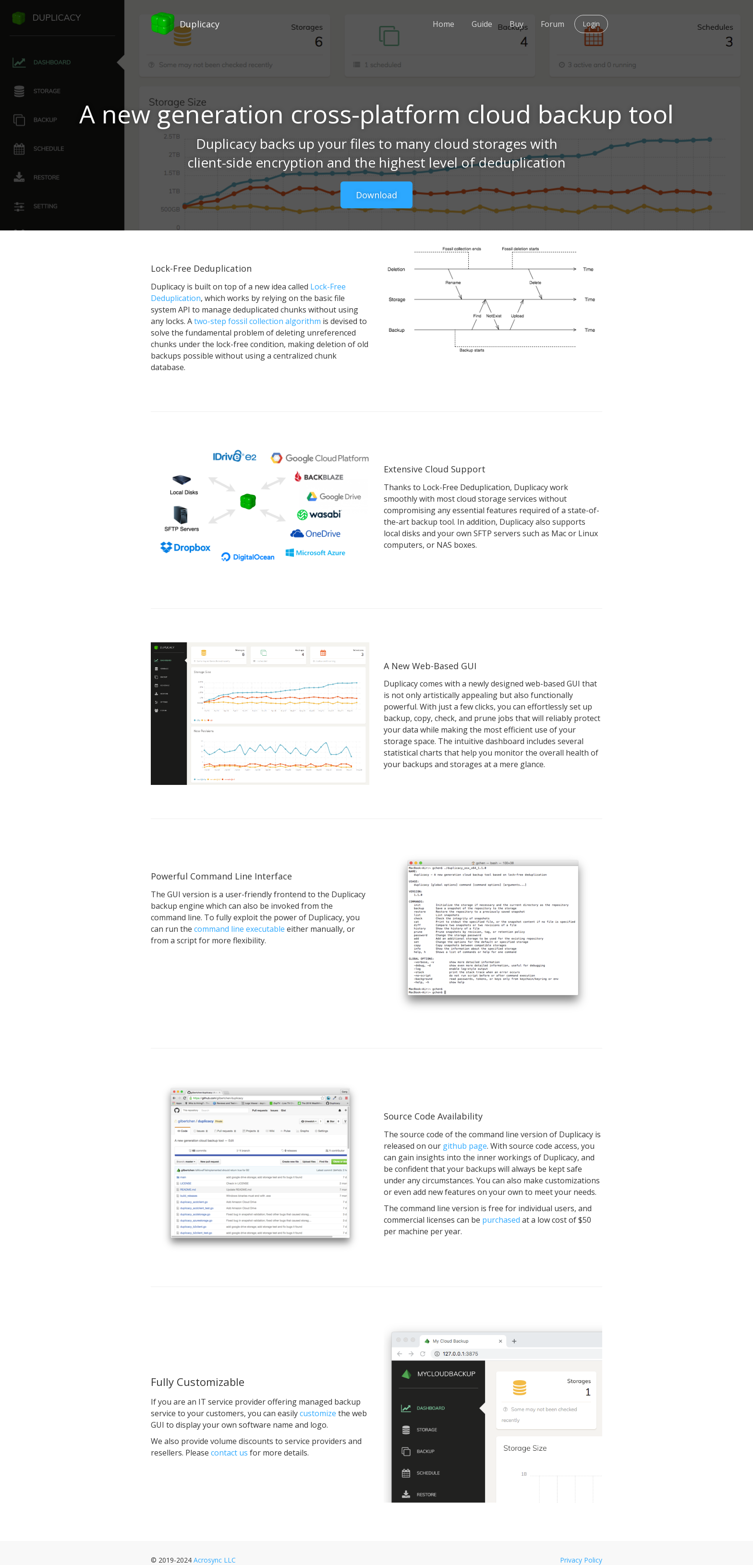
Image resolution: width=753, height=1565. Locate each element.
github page (465, 1146)
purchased (501, 1220)
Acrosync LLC (215, 1560)
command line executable (239, 929)
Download (376, 195)
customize (318, 1413)
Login (591, 23)
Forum (552, 24)
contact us (229, 1452)
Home (443, 24)
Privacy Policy (581, 1560)
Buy (516, 24)
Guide (482, 24)
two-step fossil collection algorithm (257, 321)
